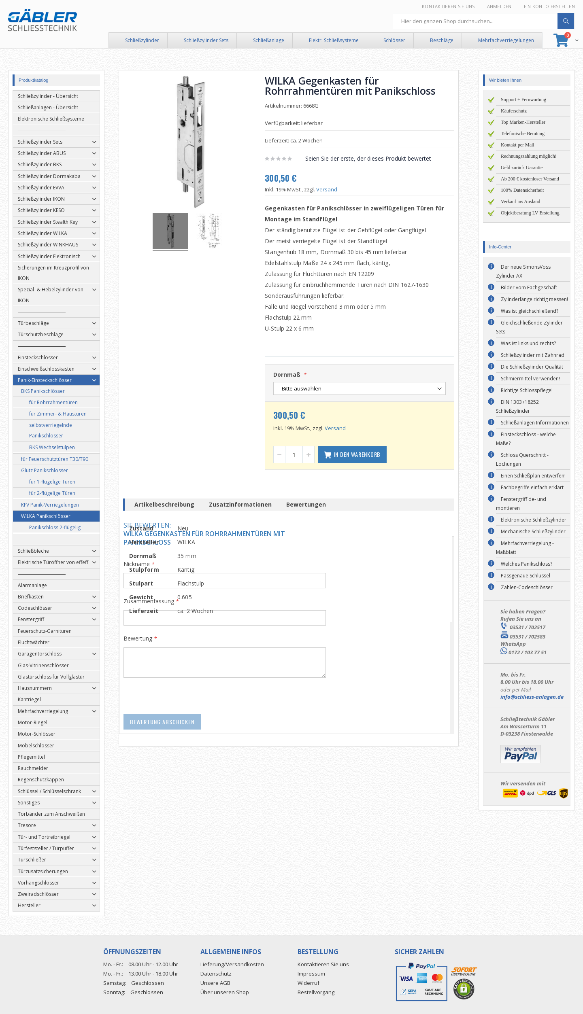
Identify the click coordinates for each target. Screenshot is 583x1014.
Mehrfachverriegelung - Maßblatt (525, 548)
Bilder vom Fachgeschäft (529, 287)
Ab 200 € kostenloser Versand (530, 179)
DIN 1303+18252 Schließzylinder (517, 406)
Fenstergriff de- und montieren (521, 503)
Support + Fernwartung (523, 99)
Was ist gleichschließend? (529, 311)
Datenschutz (216, 973)
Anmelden (499, 6)
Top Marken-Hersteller (523, 122)
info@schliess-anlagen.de (532, 696)
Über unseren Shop (224, 992)
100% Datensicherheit (522, 190)
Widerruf (308, 982)
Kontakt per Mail (517, 145)
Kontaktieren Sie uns (448, 6)
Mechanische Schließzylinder (533, 531)
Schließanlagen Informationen (535, 422)
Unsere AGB (215, 982)
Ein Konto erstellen (549, 6)
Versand (329, 189)
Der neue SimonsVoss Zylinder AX (523, 271)
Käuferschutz (514, 111)
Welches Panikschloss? (526, 563)
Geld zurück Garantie (522, 167)
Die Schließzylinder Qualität (532, 366)
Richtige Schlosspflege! (527, 390)
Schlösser (394, 40)
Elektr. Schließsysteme (334, 40)
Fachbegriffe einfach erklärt (532, 487)
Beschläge (441, 40)
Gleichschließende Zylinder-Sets (530, 327)
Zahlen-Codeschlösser (527, 587)
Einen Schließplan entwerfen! (533, 475)
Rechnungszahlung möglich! (529, 156)
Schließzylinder (142, 40)
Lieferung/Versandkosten (232, 964)
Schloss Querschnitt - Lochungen (522, 459)
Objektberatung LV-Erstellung (530, 213)
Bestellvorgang (316, 992)
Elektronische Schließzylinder (533, 519)
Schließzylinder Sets (206, 40)
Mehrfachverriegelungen (506, 40)
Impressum (311, 973)
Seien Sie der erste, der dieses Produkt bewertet (371, 158)
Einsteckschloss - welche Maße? (526, 439)
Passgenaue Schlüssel (525, 575)
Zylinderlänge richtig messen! (534, 299)
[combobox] (484, 21)
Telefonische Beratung (523, 133)
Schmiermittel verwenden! (530, 378)
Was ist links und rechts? (528, 343)
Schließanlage (268, 40)
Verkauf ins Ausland (520, 201)
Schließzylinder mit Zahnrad (532, 355)
